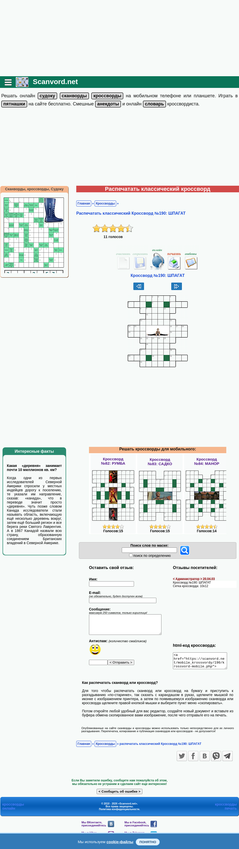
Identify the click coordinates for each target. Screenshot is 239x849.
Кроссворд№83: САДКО (160, 461)
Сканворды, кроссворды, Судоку (34, 189)
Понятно (147, 842)
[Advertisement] (119, 38)
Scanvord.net (55, 82)
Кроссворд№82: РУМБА (113, 461)
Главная (84, 203)
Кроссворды (105, 203)
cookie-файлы (120, 842)
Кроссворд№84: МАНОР (206, 461)
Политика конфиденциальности (119, 812)
